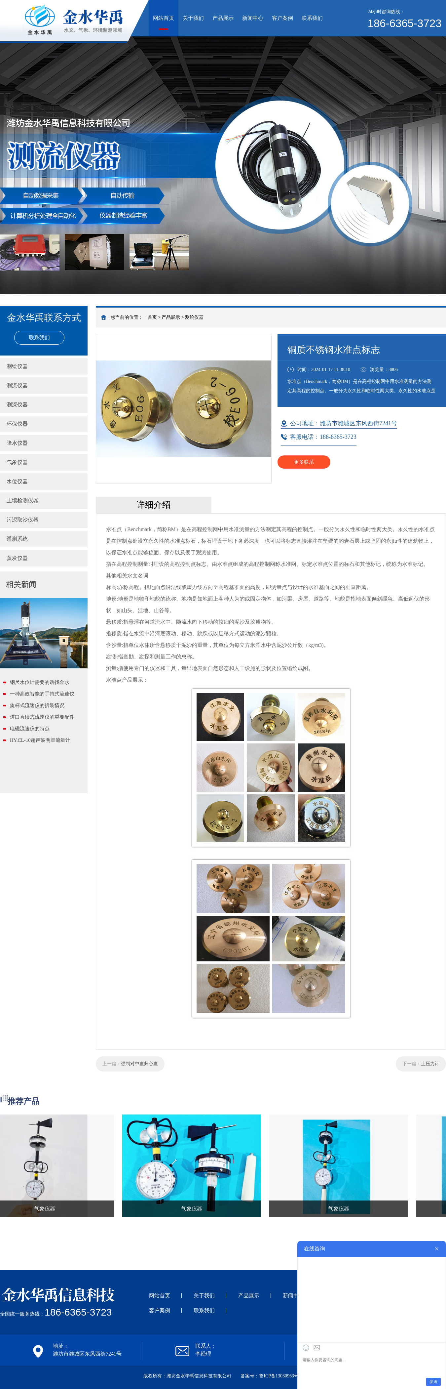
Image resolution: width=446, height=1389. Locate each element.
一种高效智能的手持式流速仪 (42, 693)
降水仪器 (17, 443)
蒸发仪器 (17, 558)
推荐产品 (23, 1101)
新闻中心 (252, 18)
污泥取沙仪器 (22, 520)
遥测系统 (17, 539)
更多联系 (304, 462)
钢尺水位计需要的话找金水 (39, 682)
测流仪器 (17, 385)
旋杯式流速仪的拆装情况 (37, 705)
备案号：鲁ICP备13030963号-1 (271, 1375)
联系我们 (312, 18)
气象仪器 (17, 462)
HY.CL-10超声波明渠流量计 (40, 740)
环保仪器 (17, 424)
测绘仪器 (194, 317)
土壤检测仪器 (22, 500)
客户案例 (282, 18)
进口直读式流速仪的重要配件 (42, 717)
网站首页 (163, 18)
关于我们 (193, 18)
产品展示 (223, 18)
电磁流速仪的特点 (30, 728)
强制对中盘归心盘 (139, 1063)
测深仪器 (17, 404)
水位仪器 (17, 481)
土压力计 (430, 1063)
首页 (152, 317)
